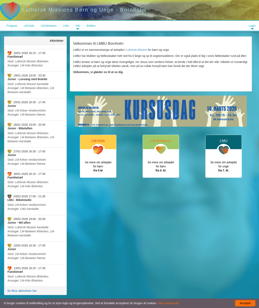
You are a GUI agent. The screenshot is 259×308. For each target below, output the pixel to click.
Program (11, 25)
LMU (66, 25)
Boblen (91, 25)
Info (77, 25)
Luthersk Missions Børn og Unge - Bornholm (73, 10)
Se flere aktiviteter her (22, 290)
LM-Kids (29, 25)
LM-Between (49, 25)
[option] (161, 111)
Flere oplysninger (168, 303)
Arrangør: (35, 59)
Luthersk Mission (136, 49)
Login (252, 25)
